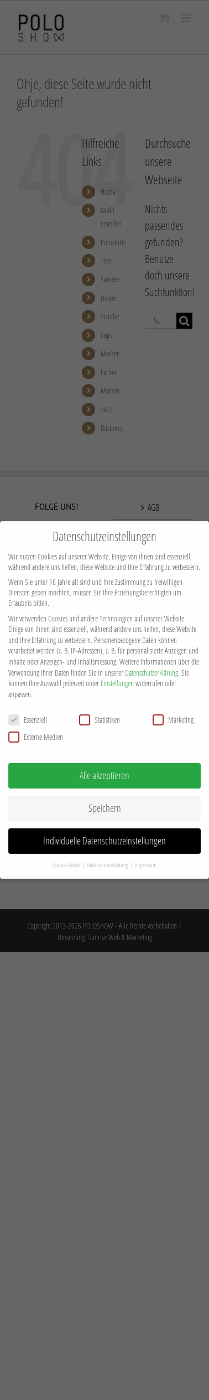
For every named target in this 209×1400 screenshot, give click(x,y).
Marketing (173, 707)
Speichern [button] (104, 795)
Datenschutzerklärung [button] (108, 853)
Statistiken (99, 707)
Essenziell (27, 707)
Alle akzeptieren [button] (104, 763)
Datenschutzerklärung (151, 660)
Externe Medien (35, 724)
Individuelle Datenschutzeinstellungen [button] (104, 828)
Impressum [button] (145, 853)
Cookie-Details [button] (67, 853)
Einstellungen (117, 671)
